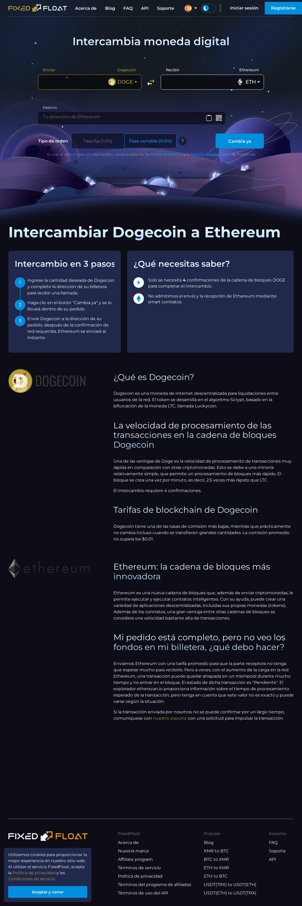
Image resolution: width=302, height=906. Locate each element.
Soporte (165, 8)
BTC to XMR (216, 859)
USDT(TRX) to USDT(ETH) (230, 884)
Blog (110, 8)
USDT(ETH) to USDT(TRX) (230, 892)
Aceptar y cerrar (50, 891)
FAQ (128, 8)
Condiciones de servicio (33, 877)
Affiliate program (135, 859)
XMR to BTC (216, 850)
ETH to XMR (216, 867)
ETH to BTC (216, 876)
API (145, 8)
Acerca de (86, 8)
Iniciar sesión (244, 8)
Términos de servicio (164, 158)
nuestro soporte (170, 721)
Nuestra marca (133, 850)
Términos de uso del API (143, 892)
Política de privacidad (210, 158)
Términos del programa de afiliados (154, 884)
